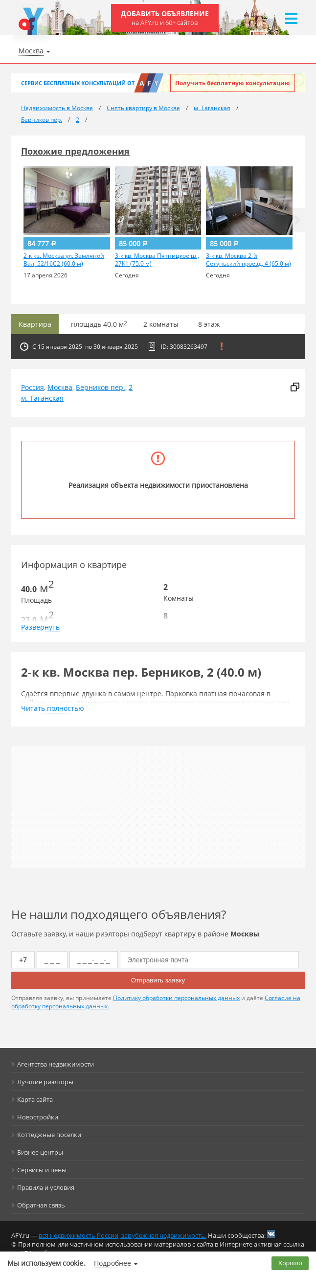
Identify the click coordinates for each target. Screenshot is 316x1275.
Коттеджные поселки (49, 1134)
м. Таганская (42, 398)
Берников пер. (100, 387)
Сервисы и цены (42, 1169)
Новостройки (37, 1117)
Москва (59, 387)
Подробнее (112, 1263)
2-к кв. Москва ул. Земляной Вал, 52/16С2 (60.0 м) (63, 260)
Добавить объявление (165, 18)
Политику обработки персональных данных (176, 998)
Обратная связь (41, 1205)
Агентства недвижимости (55, 1064)
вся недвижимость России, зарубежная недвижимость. (122, 1235)
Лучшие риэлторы (45, 1081)
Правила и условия (45, 1187)
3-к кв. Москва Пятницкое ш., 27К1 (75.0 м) (157, 260)
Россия (32, 387)
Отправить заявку (158, 980)
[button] (297, 220)
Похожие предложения (75, 151)
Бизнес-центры (40, 1152)
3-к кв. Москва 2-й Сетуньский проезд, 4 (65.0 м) (248, 260)
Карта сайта (35, 1099)
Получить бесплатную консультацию (232, 83)
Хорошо (290, 1263)
